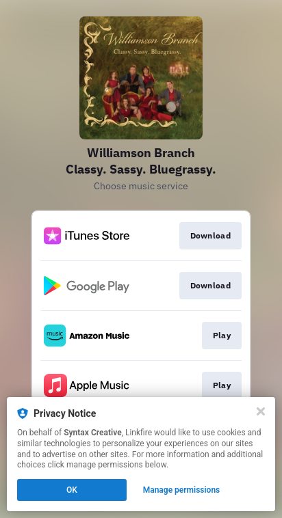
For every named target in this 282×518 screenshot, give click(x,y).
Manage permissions (181, 490)
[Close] (261, 411)
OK (71, 490)
